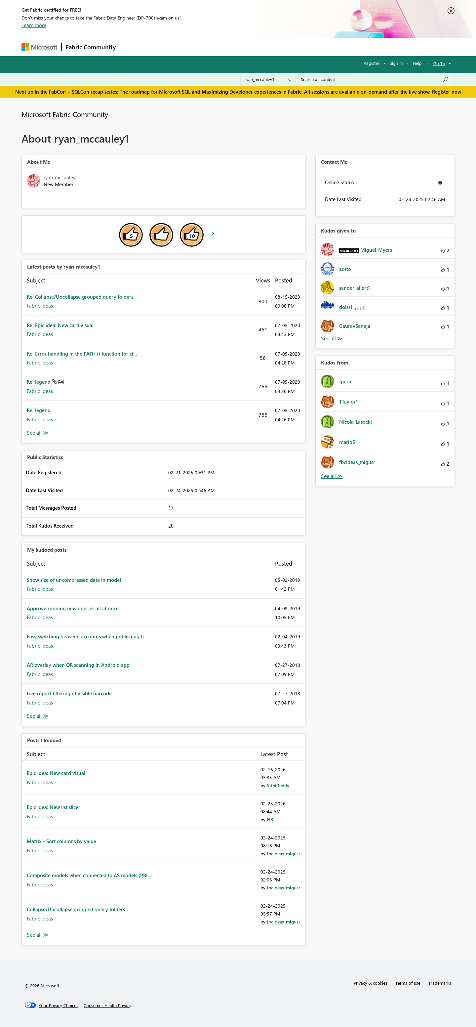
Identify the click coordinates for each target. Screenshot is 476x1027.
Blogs (246, 47)
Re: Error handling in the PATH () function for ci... (82, 353)
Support (299, 47)
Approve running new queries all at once (73, 608)
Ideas (187, 47)
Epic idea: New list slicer (53, 807)
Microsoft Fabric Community (64, 114)
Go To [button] (439, 63)
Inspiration (160, 47)
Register (371, 63)
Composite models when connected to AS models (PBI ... (90, 875)
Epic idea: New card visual (56, 773)
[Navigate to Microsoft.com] (39, 47)
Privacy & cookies (370, 983)
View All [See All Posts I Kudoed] (38, 935)
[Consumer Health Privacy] (107, 1005)
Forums (131, 47)
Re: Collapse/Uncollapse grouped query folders (80, 296)
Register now (446, 91)
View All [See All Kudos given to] (332, 338)
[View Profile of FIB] (270, 819)
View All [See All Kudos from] (332, 476)
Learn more (33, 25)
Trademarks (439, 983)
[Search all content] (375, 79)
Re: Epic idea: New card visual (60, 325)
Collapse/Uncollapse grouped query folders (76, 909)
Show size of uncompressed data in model (74, 580)
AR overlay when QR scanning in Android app (78, 665)
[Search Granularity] (268, 79)
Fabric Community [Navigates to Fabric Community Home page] (91, 47)
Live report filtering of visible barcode (69, 693)
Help (417, 63)
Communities (216, 47)
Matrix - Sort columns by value (61, 841)
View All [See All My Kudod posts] (38, 716)
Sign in (396, 63)
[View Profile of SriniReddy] (278, 785)
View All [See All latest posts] (38, 433)
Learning (271, 47)
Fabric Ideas (40, 305)
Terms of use (407, 983)
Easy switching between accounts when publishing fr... (87, 636)
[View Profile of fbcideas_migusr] (283, 853)
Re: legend (39, 381)
